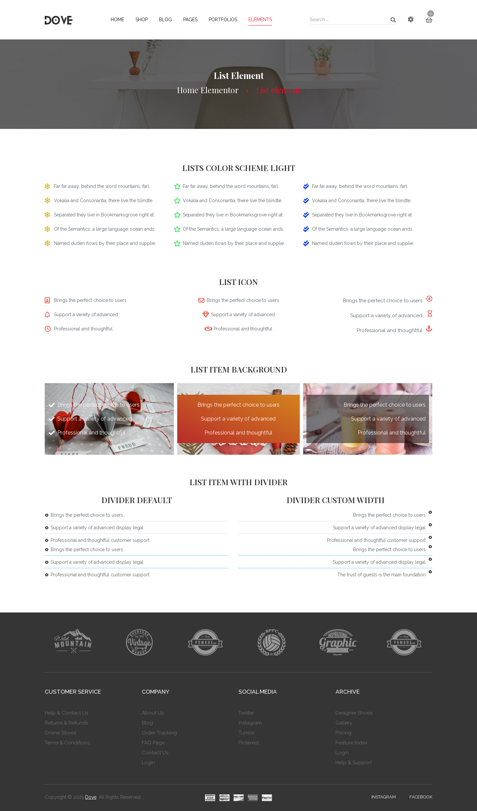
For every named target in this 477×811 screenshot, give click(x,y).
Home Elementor (207, 90)
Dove (90, 797)
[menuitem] (117, 19)
